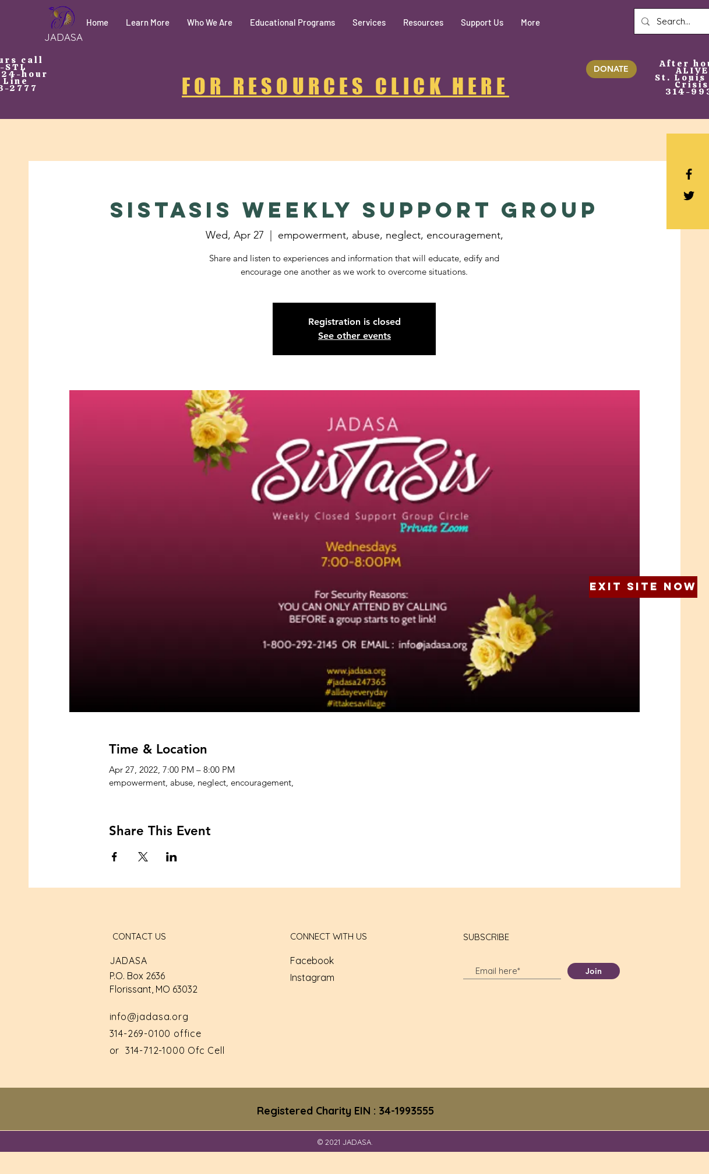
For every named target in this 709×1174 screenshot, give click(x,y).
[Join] (593, 971)
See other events (354, 335)
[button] (147, 22)
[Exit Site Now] (643, 587)
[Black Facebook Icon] (689, 174)
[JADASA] (63, 37)
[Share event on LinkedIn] (171, 856)
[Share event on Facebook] (114, 856)
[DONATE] (611, 69)
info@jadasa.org (149, 1016)
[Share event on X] (143, 856)
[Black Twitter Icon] (689, 195)
